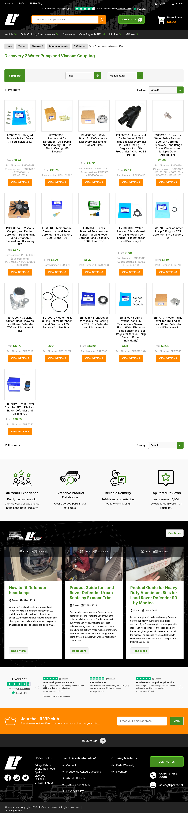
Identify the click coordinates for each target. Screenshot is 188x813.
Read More (18, 650)
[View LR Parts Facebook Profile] (7, 777)
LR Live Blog (36, 3)
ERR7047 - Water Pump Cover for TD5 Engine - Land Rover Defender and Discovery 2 (168, 322)
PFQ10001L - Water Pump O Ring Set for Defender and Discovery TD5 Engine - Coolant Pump (57, 322)
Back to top (94, 741)
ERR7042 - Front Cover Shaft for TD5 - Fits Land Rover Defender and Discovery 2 (20, 409)
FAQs (21, 3)
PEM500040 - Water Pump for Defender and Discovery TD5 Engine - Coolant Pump (94, 140)
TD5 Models (79, 46)
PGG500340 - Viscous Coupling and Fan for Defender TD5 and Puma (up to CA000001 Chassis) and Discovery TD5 (20, 236)
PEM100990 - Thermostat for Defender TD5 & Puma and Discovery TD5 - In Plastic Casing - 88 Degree (57, 143)
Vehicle (22, 46)
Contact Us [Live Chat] (131, 20)
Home (9, 46)
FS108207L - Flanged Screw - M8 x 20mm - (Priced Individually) (20, 138)
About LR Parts (75, 778)
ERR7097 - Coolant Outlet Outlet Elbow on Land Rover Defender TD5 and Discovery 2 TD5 (20, 324)
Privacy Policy (75, 790)
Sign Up (160, 3)
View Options (20, 182)
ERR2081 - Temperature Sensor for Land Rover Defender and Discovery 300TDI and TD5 (57, 233)
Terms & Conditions (78, 784)
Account (178, 3)
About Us (8, 3)
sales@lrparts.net (166, 785)
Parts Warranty (125, 765)
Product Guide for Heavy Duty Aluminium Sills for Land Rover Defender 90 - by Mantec (153, 595)
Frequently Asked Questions (83, 771)
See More (174, 533)
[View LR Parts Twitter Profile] (25, 777)
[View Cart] (170, 19)
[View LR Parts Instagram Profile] (16, 777)
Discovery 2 (37, 46)
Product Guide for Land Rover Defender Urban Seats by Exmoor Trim (92, 592)
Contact (71, 765)
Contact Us (167, 761)
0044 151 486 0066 (163, 775)
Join (177, 721)
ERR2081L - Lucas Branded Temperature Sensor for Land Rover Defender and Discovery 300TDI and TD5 (94, 235)
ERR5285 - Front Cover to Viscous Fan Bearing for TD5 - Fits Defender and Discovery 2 (93, 322)
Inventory (122, 771)
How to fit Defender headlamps (27, 590)
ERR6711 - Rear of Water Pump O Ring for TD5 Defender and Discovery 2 (168, 233)
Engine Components (58, 46)
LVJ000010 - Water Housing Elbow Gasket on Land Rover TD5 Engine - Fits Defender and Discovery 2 (131, 235)
